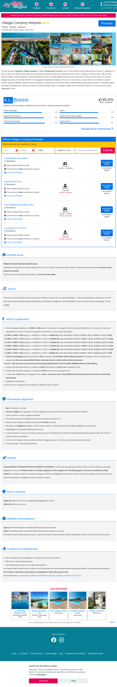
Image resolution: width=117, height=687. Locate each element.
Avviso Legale (50, 654)
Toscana (89, 15)
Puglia (68, 15)
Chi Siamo (23, 654)
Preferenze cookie (95, 654)
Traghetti (36, 6)
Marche (62, 15)
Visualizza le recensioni (97, 129)
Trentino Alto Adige (100, 15)
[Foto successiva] (48, 49)
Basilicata (21, 15)
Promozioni (51, 6)
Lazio (57, 15)
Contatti (65, 6)
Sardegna (75, 15)
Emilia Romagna (47, 15)
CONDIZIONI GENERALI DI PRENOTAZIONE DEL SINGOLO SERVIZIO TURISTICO (50, 576)
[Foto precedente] (4, 49)
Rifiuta (73, 681)
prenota (107, 23)
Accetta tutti (43, 681)
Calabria (29, 15)
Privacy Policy (36, 654)
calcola (107, 150)
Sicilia (82, 15)
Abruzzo (13, 15)
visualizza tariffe (107, 163)
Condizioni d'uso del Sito (75, 654)
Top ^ (112, 622)
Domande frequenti (82, 6)
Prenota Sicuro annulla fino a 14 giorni (22, 169)
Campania (36, 15)
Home (14, 654)
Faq (60, 654)
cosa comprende (13, 172)
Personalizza (41, 675)
